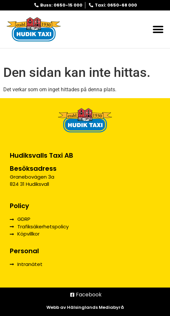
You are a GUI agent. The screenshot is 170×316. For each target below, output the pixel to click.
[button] (158, 29)
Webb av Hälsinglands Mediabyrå (85, 307)
